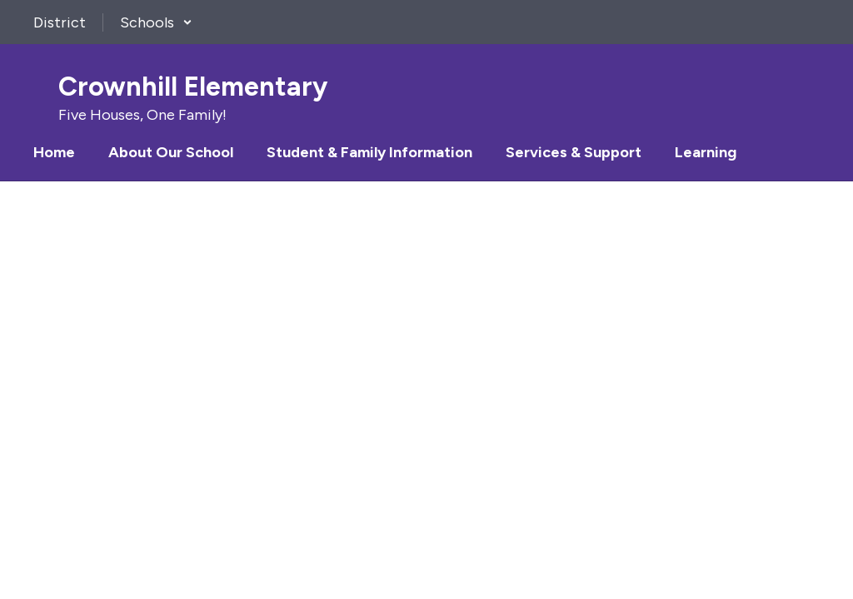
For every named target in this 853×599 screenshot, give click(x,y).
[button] (156, 22)
